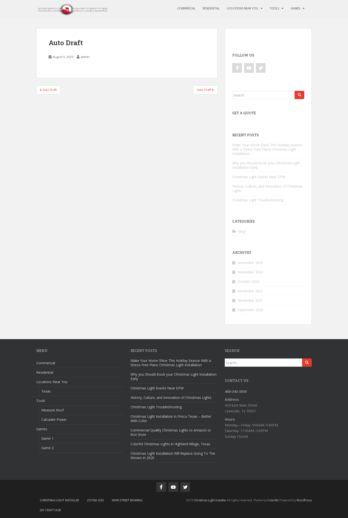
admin (85, 57)
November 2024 (250, 272)
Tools (274, 8)
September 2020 (250, 309)
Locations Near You (242, 8)
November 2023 (250, 291)
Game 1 (47, 438)
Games (295, 8)
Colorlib (273, 500)
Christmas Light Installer (59, 500)
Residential (211, 8)
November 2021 (250, 300)
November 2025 (250, 262)
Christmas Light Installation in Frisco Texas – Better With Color (170, 418)
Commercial (186, 8)
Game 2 (47, 447)
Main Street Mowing (127, 500)
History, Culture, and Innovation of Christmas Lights (267, 188)
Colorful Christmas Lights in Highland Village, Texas (170, 444)
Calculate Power (54, 419)
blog (242, 231)
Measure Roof (52, 410)
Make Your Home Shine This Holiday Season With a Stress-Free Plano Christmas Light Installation (267, 149)
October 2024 (248, 281)
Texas (46, 391)
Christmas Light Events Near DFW (258, 177)
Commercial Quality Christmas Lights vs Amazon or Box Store (170, 432)
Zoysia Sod (95, 500)
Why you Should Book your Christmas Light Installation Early (266, 165)
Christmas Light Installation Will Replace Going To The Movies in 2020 (172, 455)
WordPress (304, 500)
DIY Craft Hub (50, 510)
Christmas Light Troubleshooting (257, 200)
